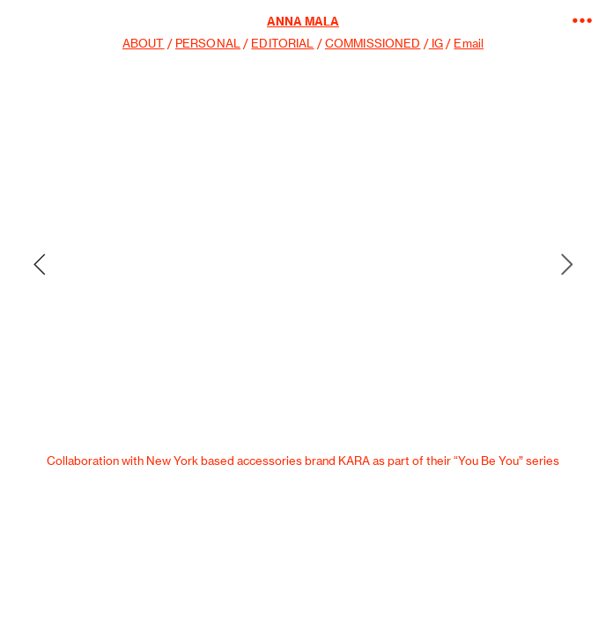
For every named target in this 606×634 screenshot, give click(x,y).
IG (436, 43)
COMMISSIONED (373, 43)
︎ (582, 20)
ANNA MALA (303, 21)
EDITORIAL (282, 43)
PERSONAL (207, 43)
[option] (303, 264)
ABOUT (143, 43)
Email (469, 43)
